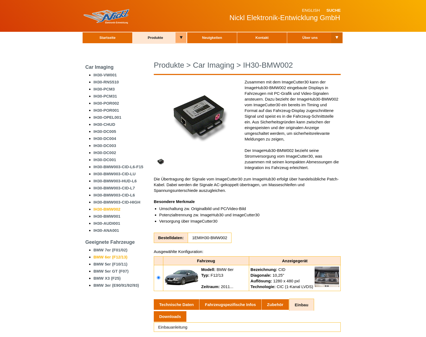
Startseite (107, 38)
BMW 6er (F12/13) (110, 257)
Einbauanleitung (172, 327)
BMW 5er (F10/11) (110, 264)
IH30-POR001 (106, 110)
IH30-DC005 (104, 131)
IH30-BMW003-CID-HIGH (116, 202)
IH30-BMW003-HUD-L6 (115, 181)
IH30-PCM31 (105, 96)
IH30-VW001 (105, 75)
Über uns (310, 38)
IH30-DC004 (104, 138)
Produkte (155, 38)
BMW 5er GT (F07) (111, 271)
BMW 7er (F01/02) (110, 250)
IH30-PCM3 (104, 89)
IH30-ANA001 (106, 230)
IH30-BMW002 (106, 209)
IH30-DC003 (104, 145)
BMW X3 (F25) (107, 278)
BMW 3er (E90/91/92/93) (116, 285)
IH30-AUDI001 (106, 223)
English (311, 10)
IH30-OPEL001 (107, 117)
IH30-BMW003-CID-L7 (114, 188)
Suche (333, 10)
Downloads (170, 316)
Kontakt (261, 38)
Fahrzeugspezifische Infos (230, 304)
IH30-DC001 (104, 159)
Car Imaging (99, 67)
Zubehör (275, 304)
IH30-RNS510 (106, 82)
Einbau (301, 304)
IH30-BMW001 (106, 216)
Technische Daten (176, 304)
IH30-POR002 (106, 103)
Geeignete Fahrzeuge (110, 242)
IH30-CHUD (104, 124)
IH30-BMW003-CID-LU (114, 173)
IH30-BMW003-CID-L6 (114, 195)
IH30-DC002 (104, 152)
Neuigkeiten (212, 38)
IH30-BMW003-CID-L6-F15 (118, 166)
